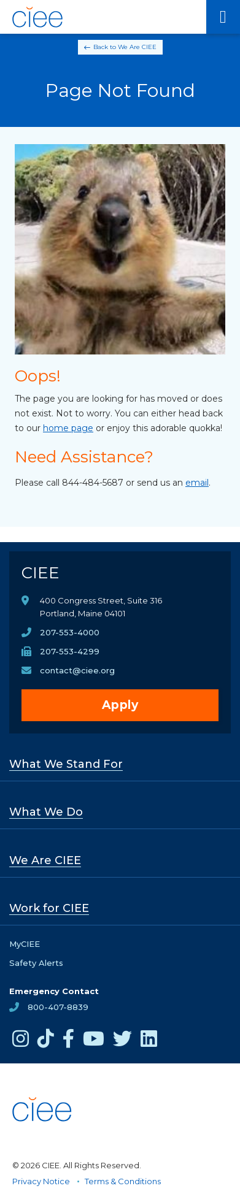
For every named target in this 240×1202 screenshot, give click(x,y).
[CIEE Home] (38, 17)
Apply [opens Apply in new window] (120, 705)
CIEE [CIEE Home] (40, 573)
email (197, 482)
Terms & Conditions (123, 1181)
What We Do (46, 812)
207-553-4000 (69, 632)
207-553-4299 (69, 651)
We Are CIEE (45, 860)
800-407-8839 (58, 1007)
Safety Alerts (36, 963)
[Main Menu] (223, 17)
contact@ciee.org (77, 670)
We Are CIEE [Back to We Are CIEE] (137, 47)
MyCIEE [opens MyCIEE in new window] (24, 944)
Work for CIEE (49, 908)
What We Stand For (66, 764)
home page (68, 428)
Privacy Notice (41, 1181)
